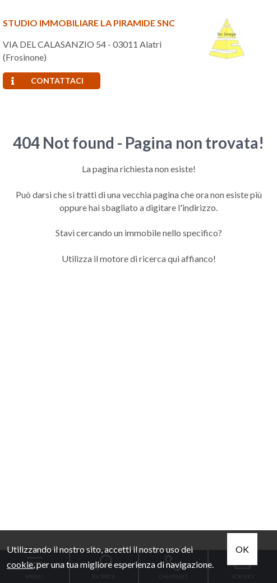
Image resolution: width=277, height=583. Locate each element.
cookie (20, 564)
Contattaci (47, 80)
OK (242, 549)
